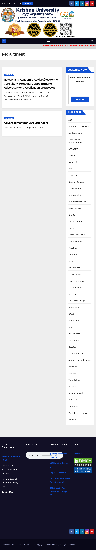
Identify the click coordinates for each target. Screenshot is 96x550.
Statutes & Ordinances (79, 360)
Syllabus (72, 367)
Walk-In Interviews (77, 413)
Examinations (75, 241)
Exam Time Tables (77, 235)
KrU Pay (72, 294)
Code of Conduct (76, 182)
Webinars (73, 419)
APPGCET (73, 149)
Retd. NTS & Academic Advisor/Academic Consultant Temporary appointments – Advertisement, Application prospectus (31, 83)
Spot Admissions (76, 353)
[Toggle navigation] (48, 41)
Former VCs (74, 254)
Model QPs (73, 307)
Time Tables (74, 380)
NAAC (71, 314)
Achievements (75, 133)
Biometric (73, 162)
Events (71, 215)
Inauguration (74, 274)
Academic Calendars (78, 126)
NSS (70, 327)
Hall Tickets (74, 268)
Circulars (72, 175)
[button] (92, 41)
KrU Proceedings (76, 301)
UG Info (72, 386)
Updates (72, 399)
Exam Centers (75, 221)
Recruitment (9, 74)
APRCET (72, 155)
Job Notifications (77, 281)
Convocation (74, 188)
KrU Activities (75, 287)
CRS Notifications (77, 202)
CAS (70, 169)
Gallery (72, 261)
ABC (70, 120)
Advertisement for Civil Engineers (26, 123)
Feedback (73, 248)
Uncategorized (75, 393)
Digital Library (58, 472)
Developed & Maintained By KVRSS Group (18, 545)
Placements (74, 334)
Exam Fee (73, 228)
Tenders (72, 373)
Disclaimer (80, 454)
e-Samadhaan (75, 208)
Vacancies (73, 406)
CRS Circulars (75, 195)
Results (72, 347)
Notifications (74, 320)
